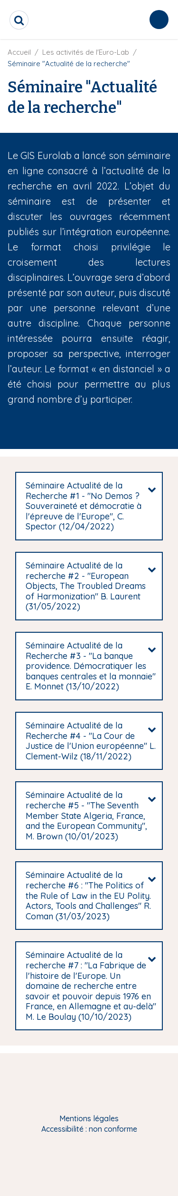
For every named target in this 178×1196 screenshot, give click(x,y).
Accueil (19, 52)
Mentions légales (89, 1118)
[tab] (89, 506)
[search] (18, 20)
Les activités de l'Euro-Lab (85, 52)
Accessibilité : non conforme (89, 1129)
